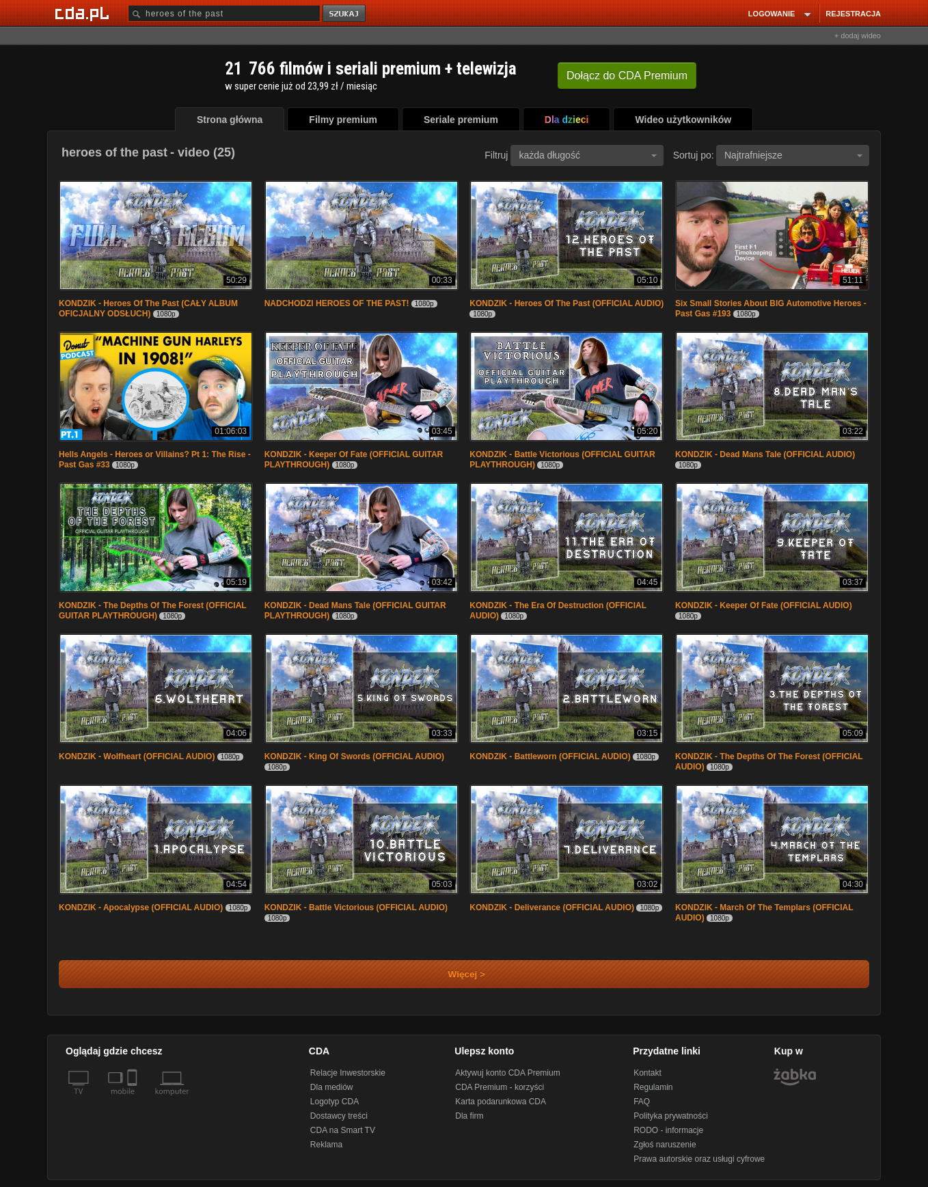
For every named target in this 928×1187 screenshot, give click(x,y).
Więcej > (455, 974)
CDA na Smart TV (342, 1130)
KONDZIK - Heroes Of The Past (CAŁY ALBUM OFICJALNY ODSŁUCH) (148, 308)
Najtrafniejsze (793, 155)
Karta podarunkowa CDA (500, 1101)
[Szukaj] (224, 13)
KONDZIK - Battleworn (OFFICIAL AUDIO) (549, 756)
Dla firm (469, 1116)
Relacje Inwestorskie (347, 1073)
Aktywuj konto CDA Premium (507, 1073)
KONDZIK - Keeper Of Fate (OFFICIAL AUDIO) (763, 605)
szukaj (345, 14)
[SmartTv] (133, 1099)
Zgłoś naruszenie (664, 1144)
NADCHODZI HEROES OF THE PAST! (336, 303)
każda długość (588, 155)
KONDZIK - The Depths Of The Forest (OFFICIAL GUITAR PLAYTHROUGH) (152, 610)
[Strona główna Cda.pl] (84, 13)
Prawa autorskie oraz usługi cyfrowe (699, 1159)
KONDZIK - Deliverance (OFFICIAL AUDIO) (551, 907)
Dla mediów (331, 1087)
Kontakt (647, 1073)
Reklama (326, 1144)
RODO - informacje (668, 1130)
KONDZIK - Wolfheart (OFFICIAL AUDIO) (137, 756)
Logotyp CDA (334, 1101)
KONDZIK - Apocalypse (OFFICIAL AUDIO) (141, 907)
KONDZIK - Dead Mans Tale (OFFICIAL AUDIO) (765, 454)
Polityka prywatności (670, 1116)
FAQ (641, 1101)
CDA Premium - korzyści (499, 1087)
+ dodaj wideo (857, 35)
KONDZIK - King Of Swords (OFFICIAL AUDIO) (354, 756)
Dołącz (627, 75)
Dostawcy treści (339, 1116)
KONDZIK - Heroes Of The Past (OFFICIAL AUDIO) (566, 303)
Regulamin (652, 1087)
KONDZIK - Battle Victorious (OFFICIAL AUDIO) (356, 907)
